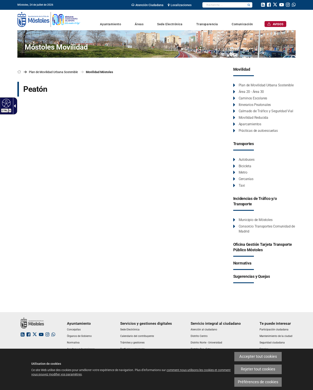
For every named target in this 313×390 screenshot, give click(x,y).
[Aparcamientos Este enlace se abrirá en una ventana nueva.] (247, 124)
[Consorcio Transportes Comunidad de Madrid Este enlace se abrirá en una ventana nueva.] (264, 229)
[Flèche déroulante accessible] (14, 106)
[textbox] (224, 5)
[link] (147, 5)
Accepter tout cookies (258, 356)
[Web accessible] (5, 103)
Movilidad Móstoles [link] (99, 72)
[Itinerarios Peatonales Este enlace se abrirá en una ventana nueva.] (252, 104)
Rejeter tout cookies (258, 369)
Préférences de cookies (258, 382)
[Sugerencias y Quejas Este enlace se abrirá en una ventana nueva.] (251, 276)
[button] (248, 5)
